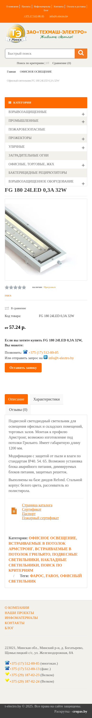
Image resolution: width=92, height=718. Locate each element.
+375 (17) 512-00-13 (24, 669)
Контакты (58, 6)
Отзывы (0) (18, 410)
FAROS (8, 295)
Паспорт (28, 514)
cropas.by (80, 711)
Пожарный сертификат (40, 518)
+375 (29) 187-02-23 (24, 675)
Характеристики (46, 399)
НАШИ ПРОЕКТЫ (19, 613)
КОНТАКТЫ (14, 623)
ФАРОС (37, 576)
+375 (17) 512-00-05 (43, 352)
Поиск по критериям (30, 63)
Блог (46, 10)
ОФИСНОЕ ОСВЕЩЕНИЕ (52, 538)
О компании (12, 6)
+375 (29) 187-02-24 (24, 681)
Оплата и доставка (76, 6)
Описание (16, 399)
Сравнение (58, 63)
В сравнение (15, 308)
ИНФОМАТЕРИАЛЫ (21, 618)
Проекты (26, 6)
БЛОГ (9, 628)
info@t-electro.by (58, 16)
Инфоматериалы (42, 6)
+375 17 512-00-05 (34, 16)
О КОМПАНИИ (17, 607)
